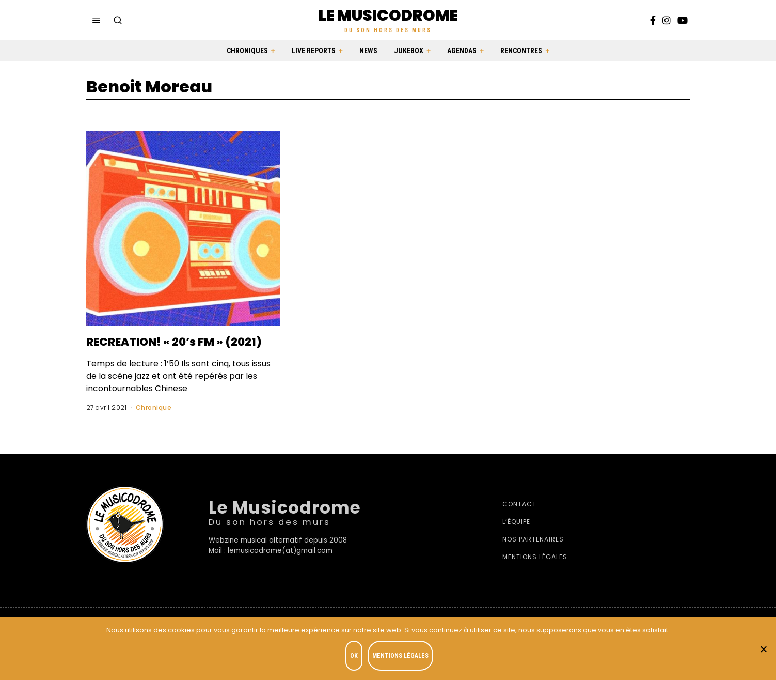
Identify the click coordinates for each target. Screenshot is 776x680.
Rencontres (521, 51)
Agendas (462, 51)
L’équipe (516, 537)
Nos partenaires (533, 554)
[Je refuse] (763, 649)
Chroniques (247, 51)
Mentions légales (534, 572)
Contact (519, 519)
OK (355, 657)
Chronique (154, 423)
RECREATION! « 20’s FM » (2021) (169, 349)
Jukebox (408, 51)
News (368, 51)
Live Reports (314, 51)
